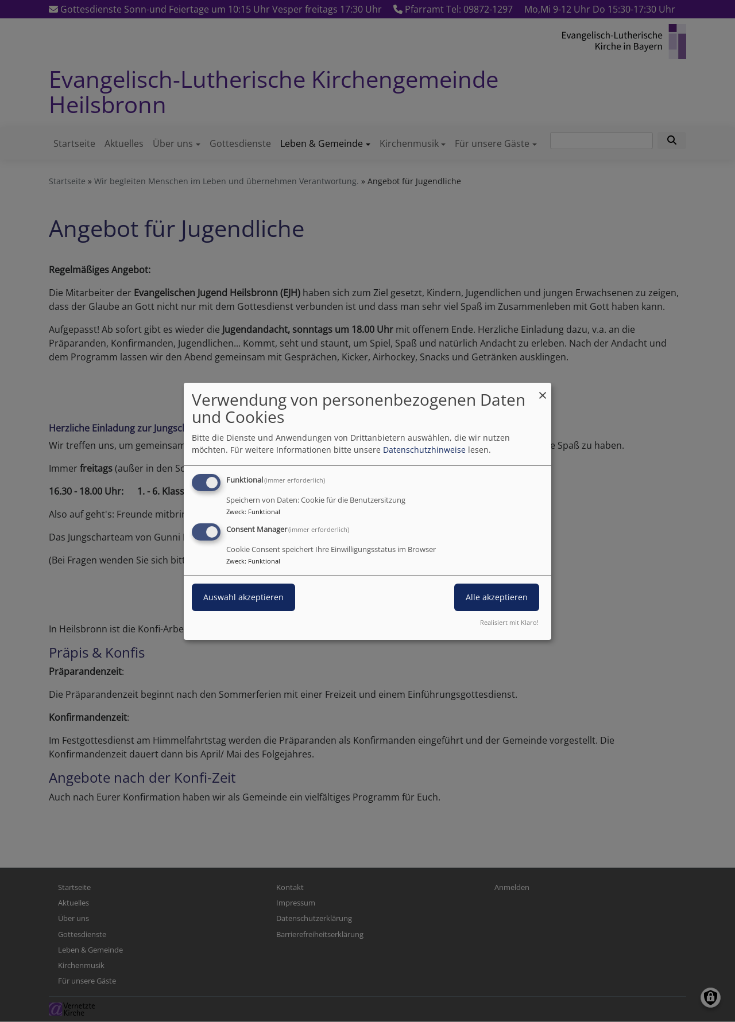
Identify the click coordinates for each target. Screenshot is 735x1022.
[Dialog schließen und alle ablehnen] (542, 389)
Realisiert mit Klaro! (509, 622)
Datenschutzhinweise (424, 449)
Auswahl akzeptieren (243, 597)
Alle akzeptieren (497, 597)
